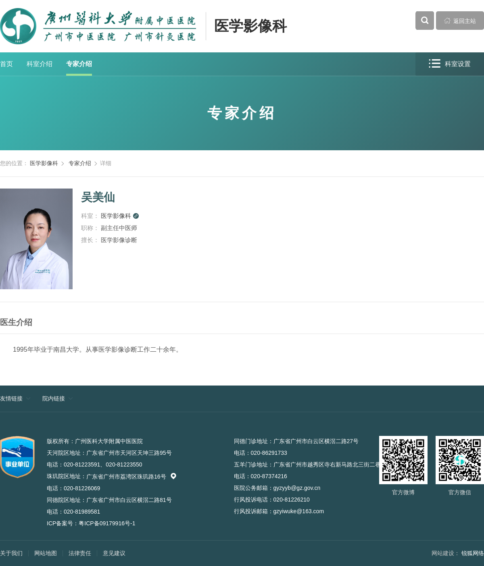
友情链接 (11, 398)
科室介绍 (39, 63)
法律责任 (80, 553)
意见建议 (114, 553)
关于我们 (11, 553)
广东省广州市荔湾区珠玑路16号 (131, 476)
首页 (6, 63)
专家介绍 (79, 63)
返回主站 (460, 20)
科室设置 (450, 63)
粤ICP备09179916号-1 (107, 523)
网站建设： (446, 553)
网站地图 (45, 553)
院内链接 (53, 398)
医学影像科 (250, 26)
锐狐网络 (472, 553)
